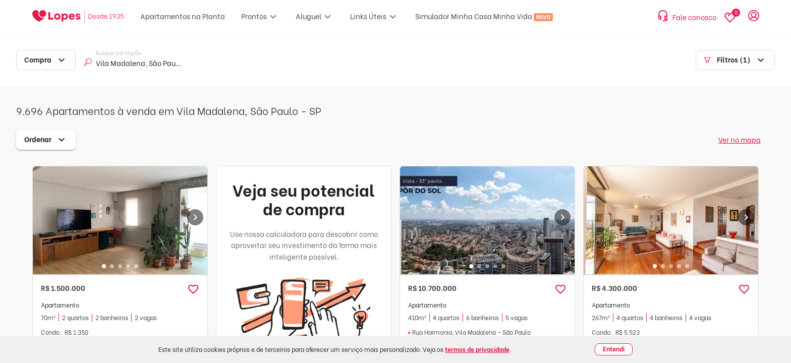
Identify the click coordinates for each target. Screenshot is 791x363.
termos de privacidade (477, 349)
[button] (193, 289)
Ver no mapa (739, 139)
